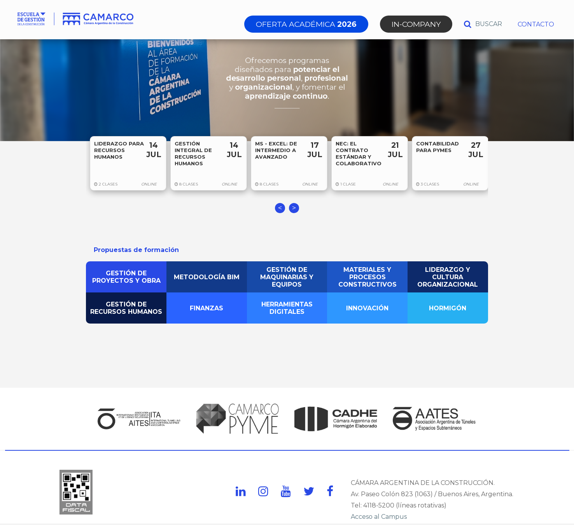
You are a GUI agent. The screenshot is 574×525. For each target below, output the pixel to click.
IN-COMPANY (416, 24)
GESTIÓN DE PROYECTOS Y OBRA (126, 277)
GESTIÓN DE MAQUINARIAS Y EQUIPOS (286, 277)
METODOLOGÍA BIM (207, 277)
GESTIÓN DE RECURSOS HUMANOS (126, 308)
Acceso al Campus (379, 516)
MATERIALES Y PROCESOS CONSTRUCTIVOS (367, 277)
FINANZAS (206, 308)
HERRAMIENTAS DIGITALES (287, 308)
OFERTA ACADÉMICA (306, 24)
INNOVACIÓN (367, 308)
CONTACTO (536, 24)
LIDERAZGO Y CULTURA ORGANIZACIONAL (447, 277)
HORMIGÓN (447, 308)
